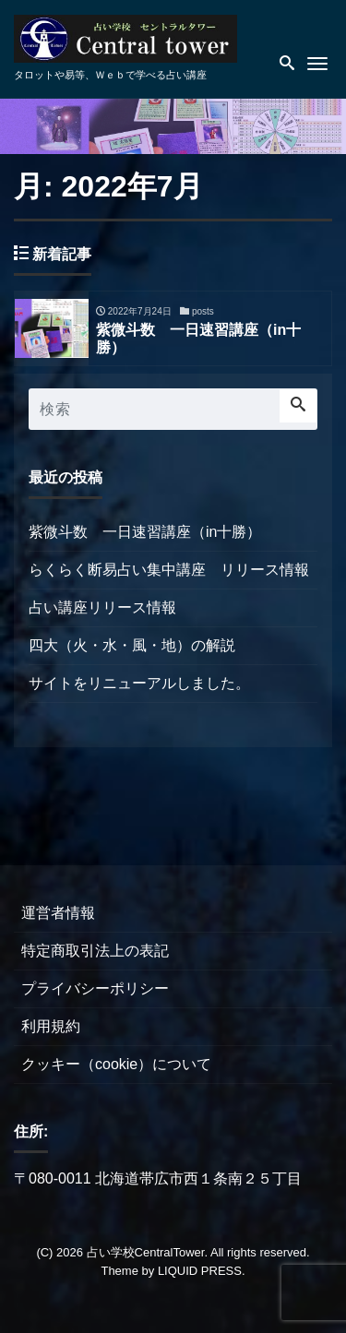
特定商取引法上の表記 (95, 950)
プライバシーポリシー (95, 988)
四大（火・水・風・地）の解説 (132, 645)
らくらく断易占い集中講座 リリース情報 (169, 569)
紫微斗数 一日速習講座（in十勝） (145, 532)
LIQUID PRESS (200, 1271)
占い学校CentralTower (146, 1252)
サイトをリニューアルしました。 (139, 683)
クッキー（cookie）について (116, 1064)
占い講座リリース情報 (102, 607)
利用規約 (50, 1026)
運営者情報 (58, 913)
